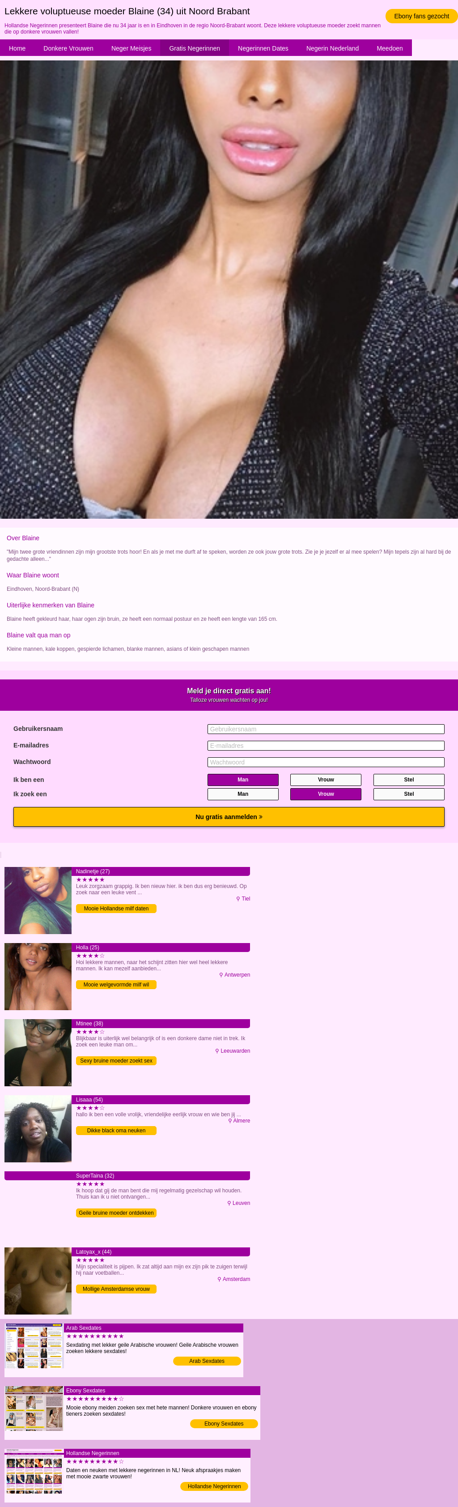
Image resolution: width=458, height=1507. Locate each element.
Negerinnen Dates (263, 48)
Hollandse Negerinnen (214, 1486)
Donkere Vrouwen (68, 48)
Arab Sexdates (207, 1361)
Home (17, 48)
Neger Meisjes (131, 48)
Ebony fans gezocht (422, 16)
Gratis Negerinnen (194, 48)
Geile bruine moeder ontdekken (116, 1213)
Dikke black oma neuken (116, 1130)
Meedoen (390, 48)
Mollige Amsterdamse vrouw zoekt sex (116, 1290)
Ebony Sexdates (223, 1424)
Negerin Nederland (332, 48)
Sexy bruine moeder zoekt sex (116, 1061)
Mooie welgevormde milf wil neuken (116, 985)
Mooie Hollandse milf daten (116, 908)
